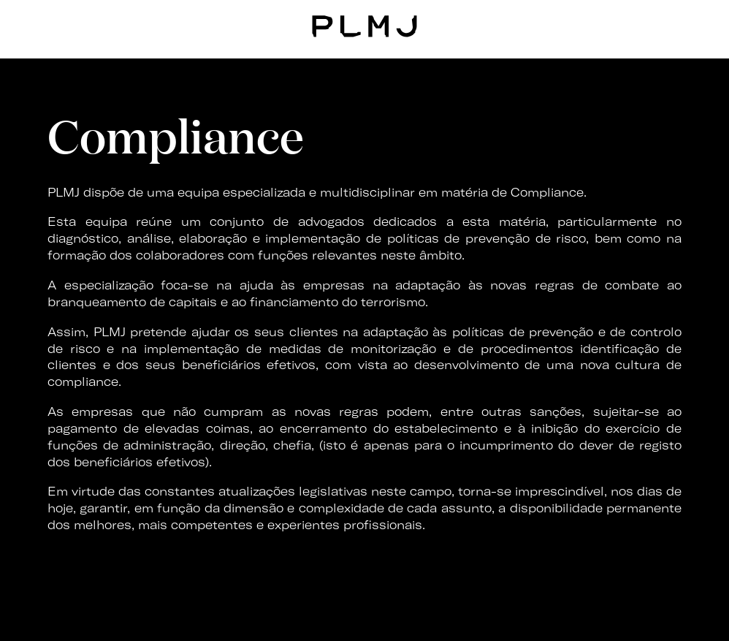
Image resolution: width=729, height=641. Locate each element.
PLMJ (365, 24)
